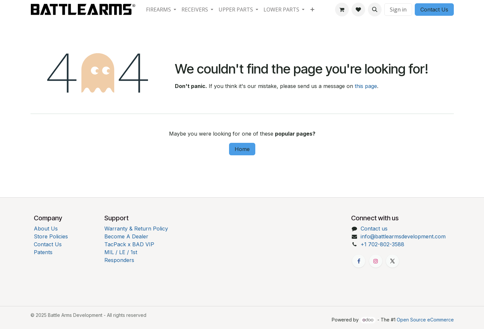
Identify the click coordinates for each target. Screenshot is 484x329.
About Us (46, 228)
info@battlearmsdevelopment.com (403, 236)
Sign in (398, 9)
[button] (375, 9)
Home (242, 149)
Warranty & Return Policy (136, 228)
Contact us (374, 228)
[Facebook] (358, 261)
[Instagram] (375, 261)
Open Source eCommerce (425, 319)
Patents (43, 252)
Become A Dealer (126, 236)
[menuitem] (161, 9)
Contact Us (434, 9)
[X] (392, 261)
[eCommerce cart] (342, 9)
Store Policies (51, 236)
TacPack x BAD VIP (129, 244)
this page (366, 86)
